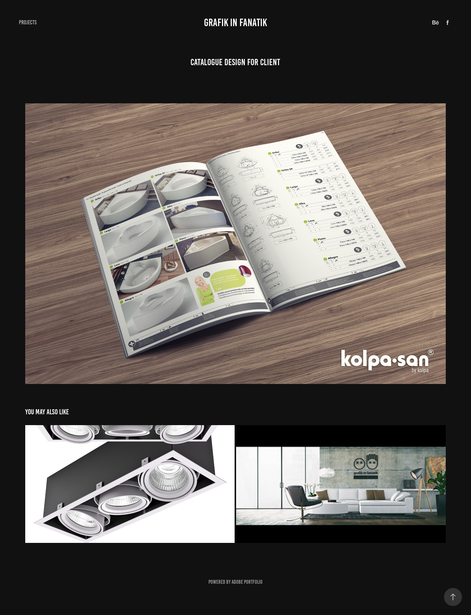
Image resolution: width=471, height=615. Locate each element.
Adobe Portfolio (247, 582)
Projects (28, 22)
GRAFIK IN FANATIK (235, 22)
